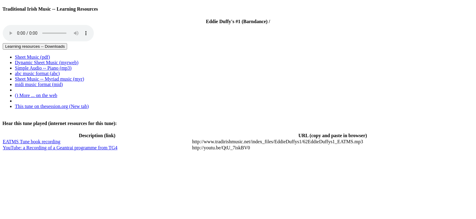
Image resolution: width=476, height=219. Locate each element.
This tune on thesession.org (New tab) (52, 106)
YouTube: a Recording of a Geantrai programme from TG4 (60, 147)
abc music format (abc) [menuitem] (37, 73)
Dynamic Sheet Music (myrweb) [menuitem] (46, 62)
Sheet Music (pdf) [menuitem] (32, 57)
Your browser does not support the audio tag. (48, 33)
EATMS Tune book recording (31, 141)
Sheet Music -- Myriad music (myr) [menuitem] (49, 79)
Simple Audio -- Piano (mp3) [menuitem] (43, 68)
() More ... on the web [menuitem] (36, 95)
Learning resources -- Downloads (35, 46)
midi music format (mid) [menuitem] (39, 84)
